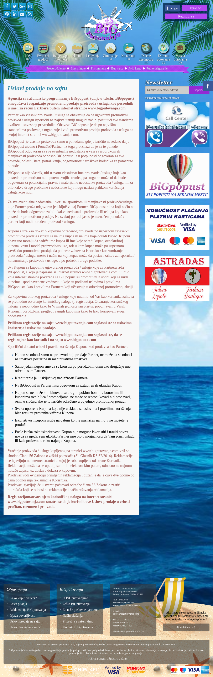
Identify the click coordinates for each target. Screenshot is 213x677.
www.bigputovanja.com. (60, 135)
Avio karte (134, 68)
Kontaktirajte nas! (186, 627)
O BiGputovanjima (75, 598)
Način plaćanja (73, 615)
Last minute (78, 68)
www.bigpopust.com (80, 340)
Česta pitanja (18, 604)
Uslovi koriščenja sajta (25, 627)
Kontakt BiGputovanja (78, 627)
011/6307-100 (124, 622)
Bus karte (117, 68)
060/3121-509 (125, 625)
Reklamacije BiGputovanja (28, 609)
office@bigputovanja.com (126, 613)
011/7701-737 (124, 619)
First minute (98, 68)
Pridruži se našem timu (78, 621)
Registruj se (186, 16)
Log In (172, 8)
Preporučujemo (56, 68)
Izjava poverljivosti (23, 615)
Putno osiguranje (156, 68)
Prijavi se (194, 8)
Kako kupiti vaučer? (23, 598)
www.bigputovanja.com (106, 108)
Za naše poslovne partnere (80, 609)
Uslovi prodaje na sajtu (25, 621)
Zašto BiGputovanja (76, 604)
